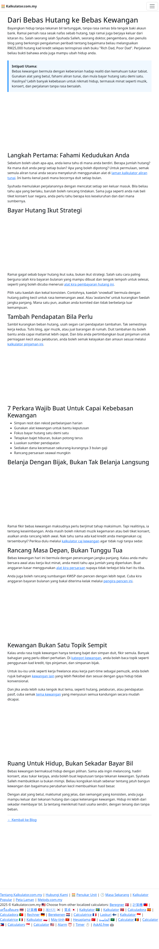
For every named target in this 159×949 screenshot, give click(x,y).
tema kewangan (48, 694)
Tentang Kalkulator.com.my (21, 894)
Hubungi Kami (57, 894)
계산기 (50, 909)
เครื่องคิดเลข (9, 909)
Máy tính (58, 919)
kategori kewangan (86, 658)
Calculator (126, 919)
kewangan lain (43, 676)
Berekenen (56, 914)
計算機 (138, 904)
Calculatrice (83, 914)
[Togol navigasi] (152, 6)
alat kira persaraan (70, 568)
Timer (80, 924)
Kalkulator (111, 909)
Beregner (117, 904)
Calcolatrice (9, 919)
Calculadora (137, 909)
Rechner (33, 914)
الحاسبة (104, 919)
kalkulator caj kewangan (80, 541)
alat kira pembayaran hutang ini (89, 284)
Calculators (16, 924)
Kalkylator (87, 909)
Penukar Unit (86, 894)
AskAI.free (101, 924)
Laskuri (105, 914)
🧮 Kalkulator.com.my (19, 6)
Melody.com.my (50, 899)
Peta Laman (25, 899)
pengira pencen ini (118, 581)
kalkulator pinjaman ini (25, 344)
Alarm (62, 924)
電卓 (67, 909)
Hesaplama (81, 919)
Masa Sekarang (117, 894)
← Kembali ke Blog (22, 820)
